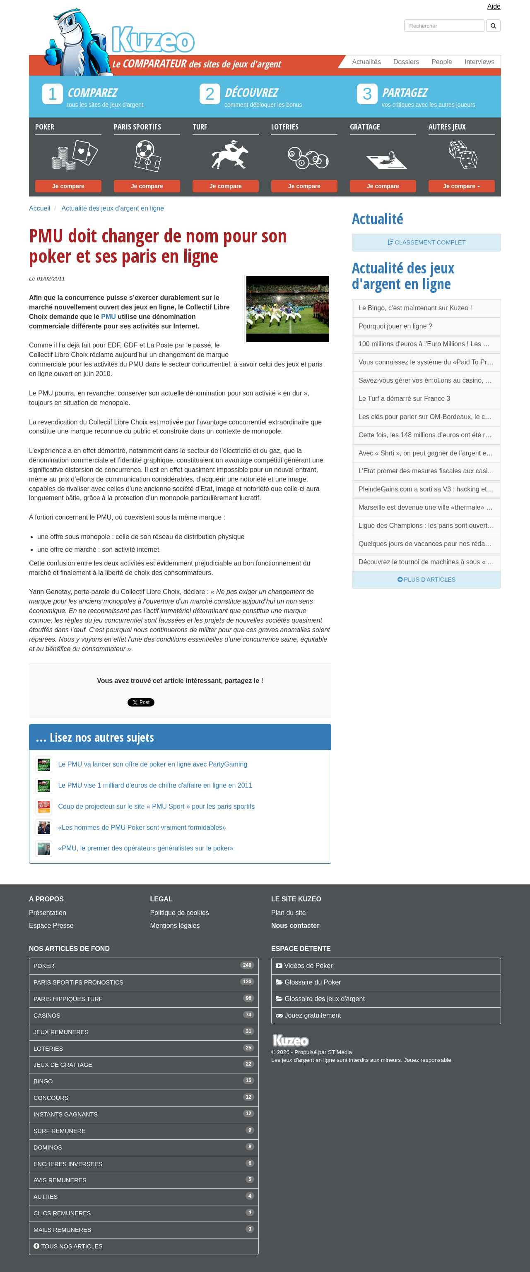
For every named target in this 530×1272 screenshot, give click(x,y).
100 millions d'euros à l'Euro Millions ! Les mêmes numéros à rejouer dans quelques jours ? (430, 343)
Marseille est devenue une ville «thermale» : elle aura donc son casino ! (430, 507)
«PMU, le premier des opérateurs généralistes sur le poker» (145, 848)
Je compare (68, 186)
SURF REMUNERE (60, 1131)
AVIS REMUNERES (60, 1180)
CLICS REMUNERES (62, 1213)
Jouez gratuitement (312, 1015)
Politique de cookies (179, 912)
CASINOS (47, 1015)
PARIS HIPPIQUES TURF (68, 999)
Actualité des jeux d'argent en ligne (112, 208)
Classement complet (427, 242)
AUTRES (46, 1196)
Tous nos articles (71, 1246)
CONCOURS (51, 1098)
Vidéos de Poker (308, 965)
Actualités (366, 61)
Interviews (479, 61)
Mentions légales (175, 925)
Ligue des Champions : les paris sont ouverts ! (426, 525)
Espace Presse (51, 925)
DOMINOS (48, 1147)
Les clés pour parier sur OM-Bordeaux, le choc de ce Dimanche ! (430, 416)
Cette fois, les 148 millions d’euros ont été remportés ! (430, 434)
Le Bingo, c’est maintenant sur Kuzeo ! (415, 307)
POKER (44, 966)
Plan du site (288, 912)
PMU (108, 316)
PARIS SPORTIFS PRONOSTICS (78, 982)
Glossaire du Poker (312, 982)
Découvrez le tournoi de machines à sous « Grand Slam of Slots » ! (430, 561)
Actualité (377, 218)
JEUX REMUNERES (61, 1032)
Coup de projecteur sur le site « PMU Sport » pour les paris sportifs (156, 806)
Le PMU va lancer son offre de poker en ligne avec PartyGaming (152, 764)
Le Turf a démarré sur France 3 (404, 398)
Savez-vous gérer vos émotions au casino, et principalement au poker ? (430, 380)
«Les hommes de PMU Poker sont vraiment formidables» (142, 827)
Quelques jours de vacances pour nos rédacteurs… (430, 543)
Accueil (40, 208)
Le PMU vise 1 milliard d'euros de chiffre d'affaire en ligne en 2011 (155, 785)
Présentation (47, 912)
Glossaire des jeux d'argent (324, 998)
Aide (494, 6)
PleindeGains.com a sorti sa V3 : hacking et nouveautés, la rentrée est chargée (430, 489)
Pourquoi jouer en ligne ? (395, 326)
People (441, 61)
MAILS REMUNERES (62, 1229)
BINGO (43, 1081)
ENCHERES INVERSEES (68, 1164)
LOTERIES (48, 1048)
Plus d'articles (427, 579)
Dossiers (406, 61)
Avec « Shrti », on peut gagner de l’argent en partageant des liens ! (430, 453)
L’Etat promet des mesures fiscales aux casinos (428, 470)
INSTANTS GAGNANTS (66, 1114)
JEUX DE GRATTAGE (63, 1064)
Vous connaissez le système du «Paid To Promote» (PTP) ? (430, 362)
